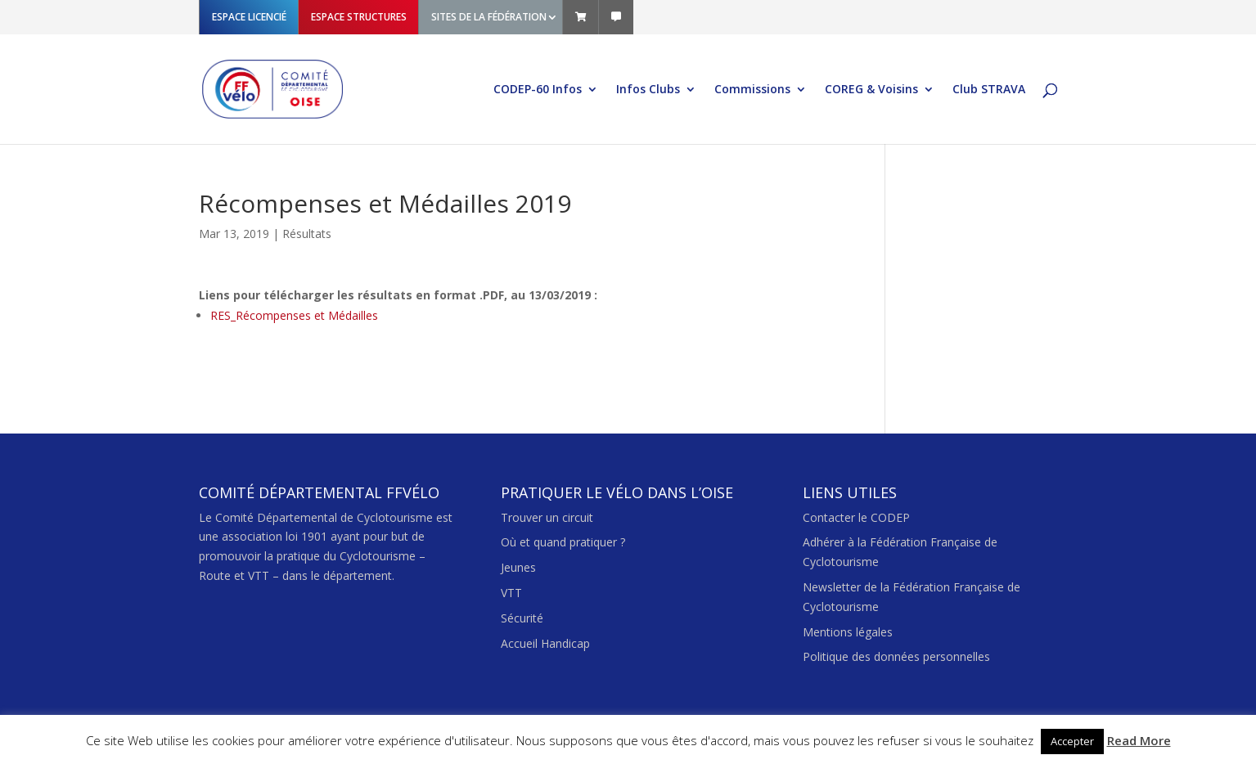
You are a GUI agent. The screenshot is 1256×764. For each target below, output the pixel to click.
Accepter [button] (1072, 741)
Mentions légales (848, 632)
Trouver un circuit (547, 517)
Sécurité (522, 618)
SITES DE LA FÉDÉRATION (489, 17)
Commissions (752, 90)
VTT (511, 592)
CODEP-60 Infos (537, 90)
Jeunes (518, 567)
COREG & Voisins (871, 90)
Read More (1139, 740)
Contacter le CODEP (856, 517)
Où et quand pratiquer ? (563, 542)
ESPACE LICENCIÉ (249, 17)
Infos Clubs (648, 90)
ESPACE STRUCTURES (359, 17)
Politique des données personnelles (896, 656)
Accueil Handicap (545, 643)
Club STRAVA (988, 90)
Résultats (306, 233)
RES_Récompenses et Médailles (294, 315)
